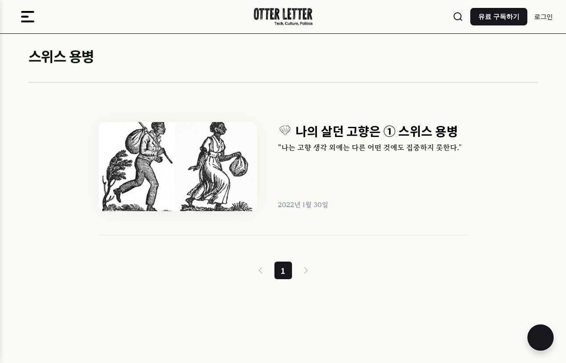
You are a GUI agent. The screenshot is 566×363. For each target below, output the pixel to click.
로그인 (543, 16)
